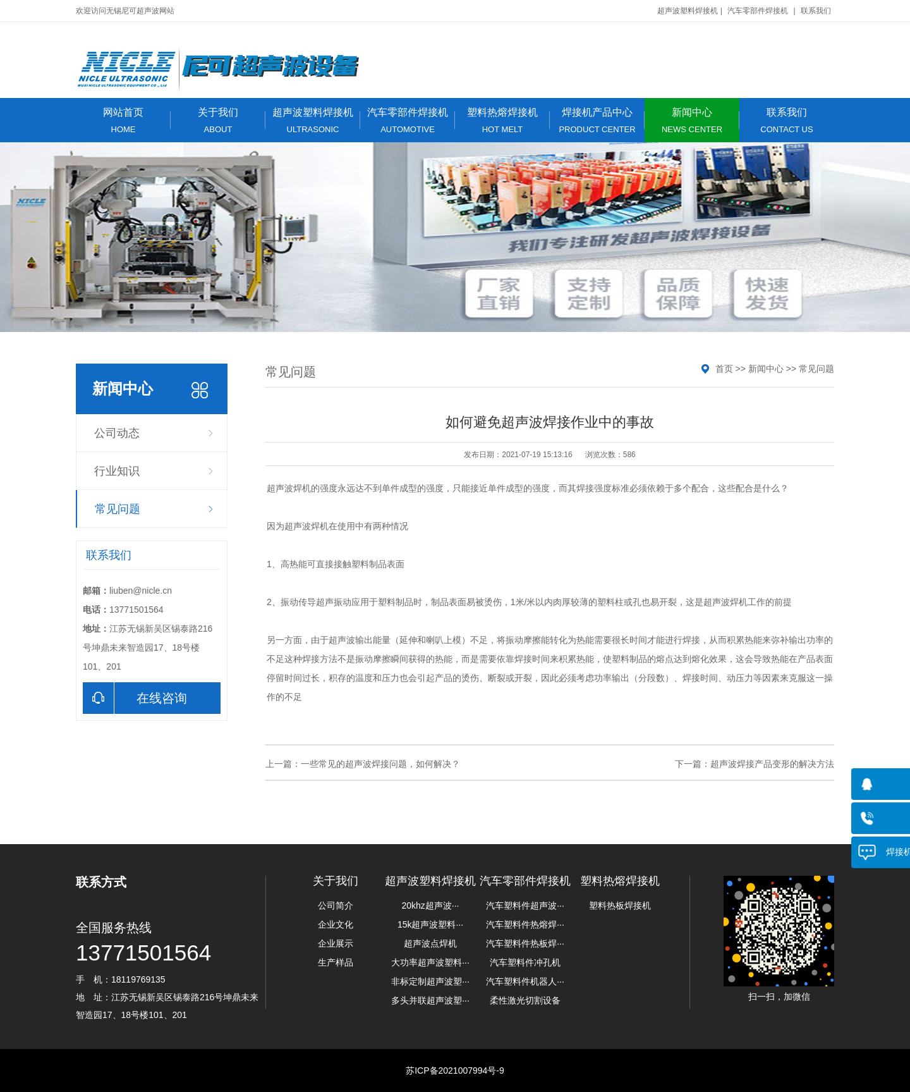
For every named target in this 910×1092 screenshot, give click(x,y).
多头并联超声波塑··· (430, 1000)
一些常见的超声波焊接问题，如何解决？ (380, 764)
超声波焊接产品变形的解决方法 (772, 764)
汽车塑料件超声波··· (525, 905)
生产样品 (335, 962)
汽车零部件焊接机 (757, 10)
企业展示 (335, 943)
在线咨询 (135, 698)
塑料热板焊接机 (620, 905)
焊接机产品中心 (597, 120)
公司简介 (335, 905)
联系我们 (816, 10)
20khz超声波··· (430, 905)
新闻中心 (692, 120)
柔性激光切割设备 (525, 1000)
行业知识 (117, 471)
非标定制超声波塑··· (430, 981)
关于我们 (218, 120)
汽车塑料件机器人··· (525, 981)
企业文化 (335, 924)
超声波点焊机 (430, 943)
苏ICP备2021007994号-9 (455, 1070)
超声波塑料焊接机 (687, 10)
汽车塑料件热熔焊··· (525, 924)
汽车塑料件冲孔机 (525, 962)
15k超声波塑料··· (430, 924)
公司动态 (117, 433)
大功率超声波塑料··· (430, 962)
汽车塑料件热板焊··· (525, 943)
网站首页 (123, 120)
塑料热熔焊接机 (502, 120)
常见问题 (117, 509)
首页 (724, 369)
